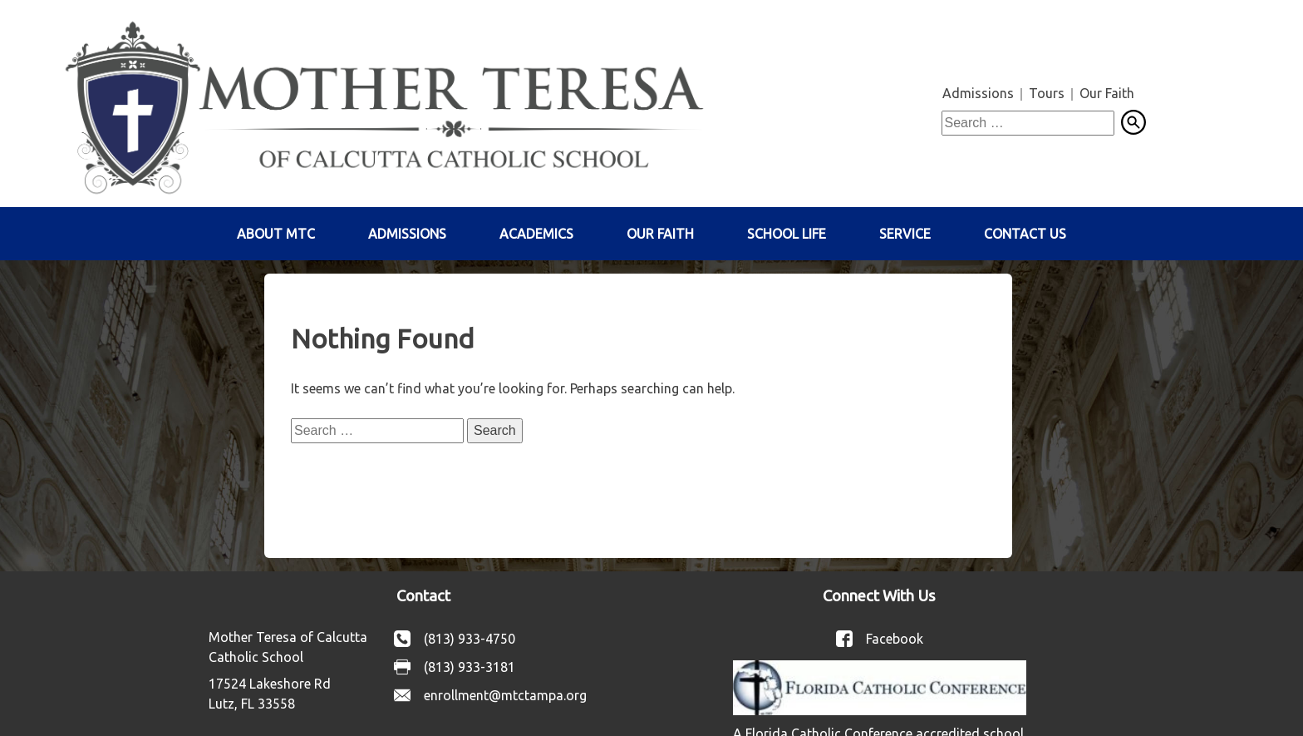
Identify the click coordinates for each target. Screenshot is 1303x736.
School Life (786, 233)
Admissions (978, 93)
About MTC (276, 233)
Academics (536, 233)
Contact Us (1025, 233)
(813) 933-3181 (469, 666)
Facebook (894, 638)
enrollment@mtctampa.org (505, 695)
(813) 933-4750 (469, 638)
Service (905, 233)
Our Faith (1106, 93)
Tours (1047, 93)
